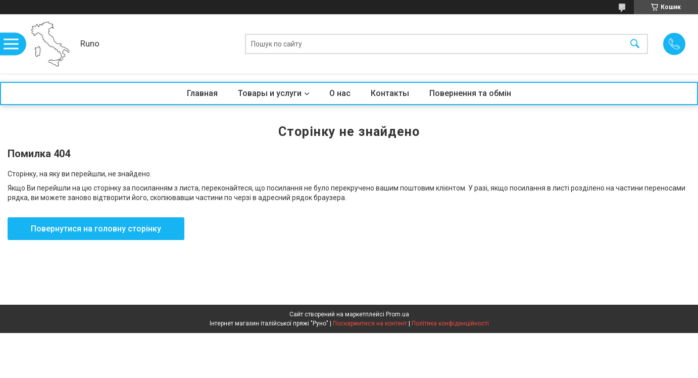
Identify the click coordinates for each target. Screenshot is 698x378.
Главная (202, 93)
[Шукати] (635, 44)
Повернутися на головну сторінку (96, 228)
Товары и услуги (270, 93)
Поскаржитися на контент (370, 323)
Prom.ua (397, 314)
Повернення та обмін (470, 93)
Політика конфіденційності (450, 323)
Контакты (390, 93)
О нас (340, 93)
